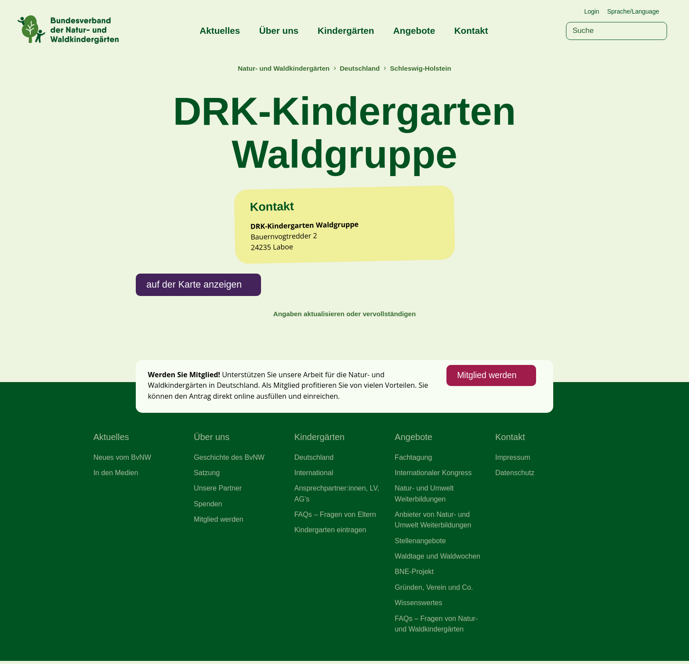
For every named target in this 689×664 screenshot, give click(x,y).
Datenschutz (515, 475)
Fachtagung (413, 459)
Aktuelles (219, 30)
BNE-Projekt (414, 574)
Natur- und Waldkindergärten (283, 68)
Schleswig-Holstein (421, 68)
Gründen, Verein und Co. (434, 590)
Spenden (208, 506)
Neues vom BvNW (122, 459)
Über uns (279, 30)
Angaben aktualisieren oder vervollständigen (344, 315)
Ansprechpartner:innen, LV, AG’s (337, 496)
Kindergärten (346, 30)
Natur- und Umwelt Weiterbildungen (424, 496)
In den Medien (115, 475)
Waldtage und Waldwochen (438, 559)
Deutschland (360, 68)
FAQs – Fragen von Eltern (335, 517)
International (314, 475)
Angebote (414, 30)
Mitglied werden (486, 378)
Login (591, 11)
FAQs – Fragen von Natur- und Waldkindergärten (436, 626)
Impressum (512, 459)
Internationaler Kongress (433, 475)
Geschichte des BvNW (229, 459)
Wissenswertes (418, 606)
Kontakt (471, 30)
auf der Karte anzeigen (194, 285)
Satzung (207, 475)
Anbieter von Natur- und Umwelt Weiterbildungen (433, 522)
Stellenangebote (420, 543)
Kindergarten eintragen (330, 532)
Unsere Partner (218, 490)
